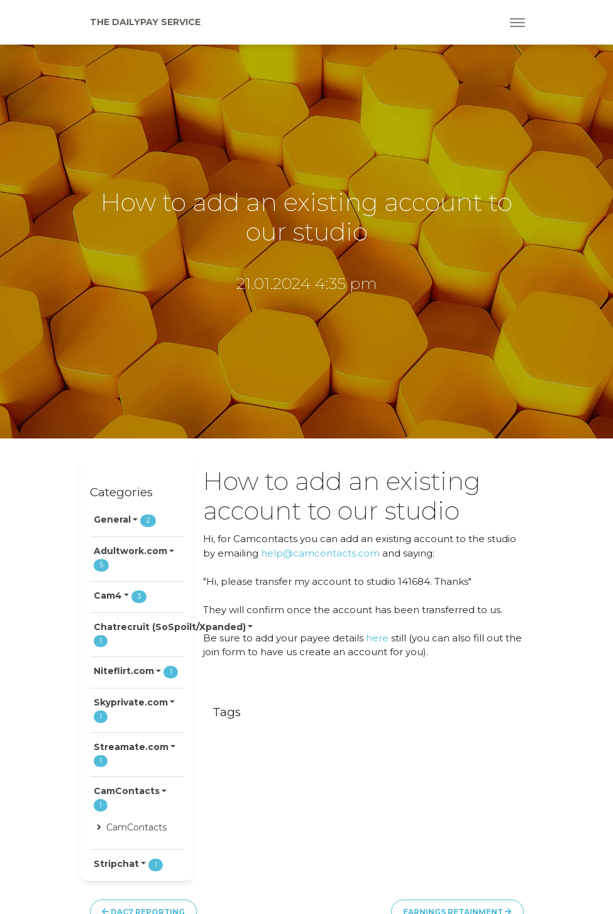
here (377, 638)
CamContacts (132, 827)
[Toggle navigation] (517, 22)
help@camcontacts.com (320, 553)
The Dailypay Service (145, 22)
